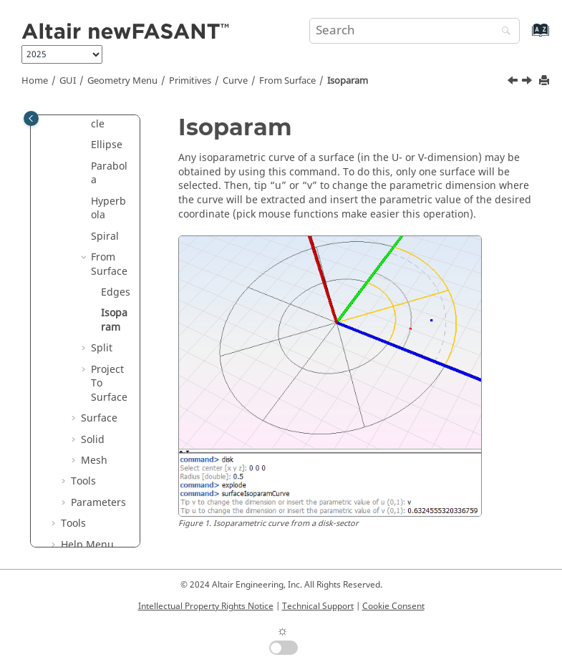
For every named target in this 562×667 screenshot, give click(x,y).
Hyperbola (108, 208)
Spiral (105, 236)
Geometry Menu (122, 80)
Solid (93, 439)
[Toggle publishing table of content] (31, 118)
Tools (83, 481)
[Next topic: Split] (528, 82)
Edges (115, 292)
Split (101, 348)
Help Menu (87, 544)
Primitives (190, 80)
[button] (85, 145)
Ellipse (106, 144)
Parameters (98, 502)
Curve (235, 80)
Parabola (109, 173)
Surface (99, 418)
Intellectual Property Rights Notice (205, 606)
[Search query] (414, 31)
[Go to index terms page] (525, 36)
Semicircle (109, 117)
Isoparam (347, 80)
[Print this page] (545, 81)
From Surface (287, 80)
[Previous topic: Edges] (514, 82)
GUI (67, 80)
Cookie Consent (393, 606)
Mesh (94, 460)
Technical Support (318, 606)
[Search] (503, 32)
